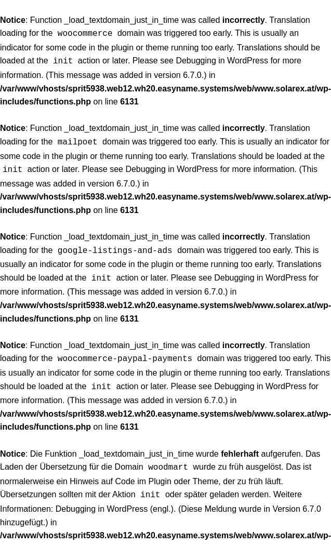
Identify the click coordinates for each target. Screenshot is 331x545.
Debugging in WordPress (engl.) (115, 498)
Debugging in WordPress (222, 59)
